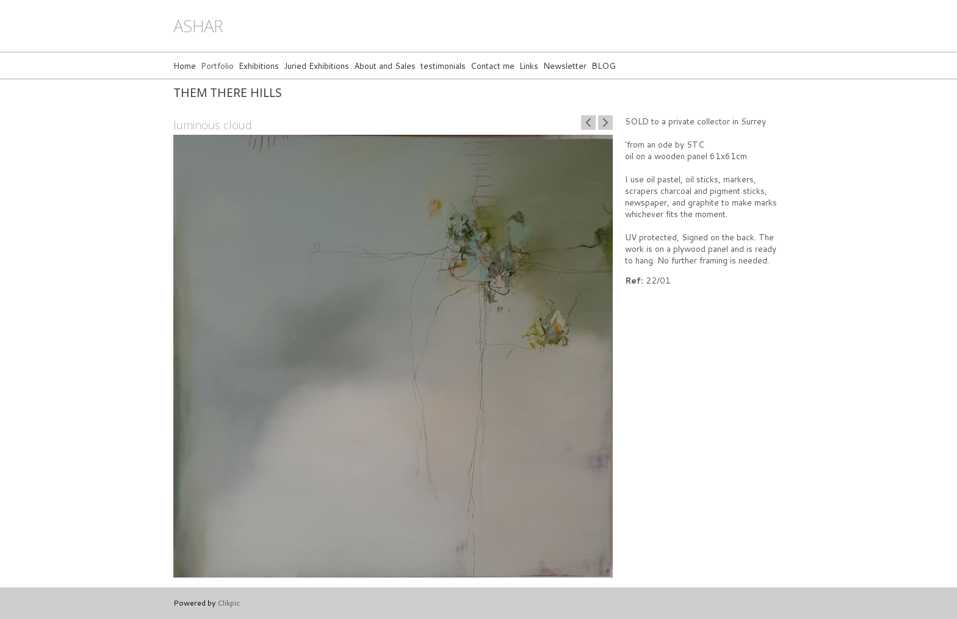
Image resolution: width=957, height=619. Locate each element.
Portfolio (217, 65)
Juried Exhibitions (316, 65)
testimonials (443, 65)
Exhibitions (259, 65)
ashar (198, 26)
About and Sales (385, 65)
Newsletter (565, 65)
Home (184, 65)
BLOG (603, 65)
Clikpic (228, 602)
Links (528, 65)
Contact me (493, 65)
